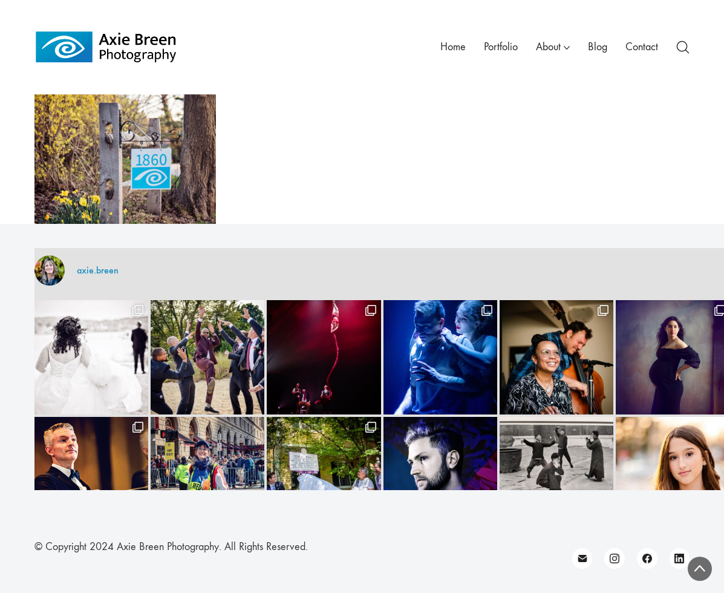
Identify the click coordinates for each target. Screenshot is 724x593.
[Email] (582, 558)
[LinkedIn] (680, 558)
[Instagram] (614, 558)
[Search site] (683, 47)
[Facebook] (647, 558)
